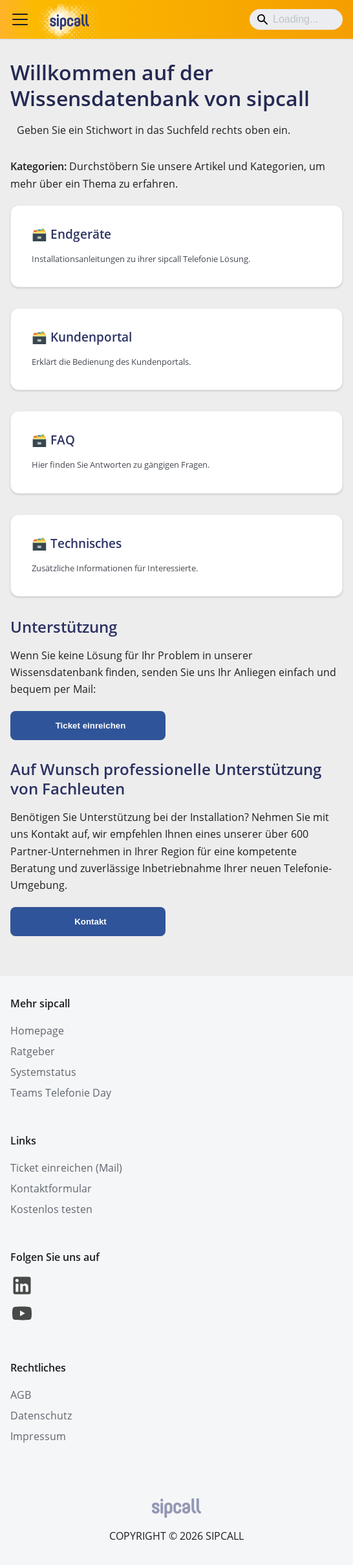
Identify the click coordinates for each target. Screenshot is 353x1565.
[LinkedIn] (22, 1293)
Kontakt (90, 921)
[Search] (296, 19)
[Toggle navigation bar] (20, 19)
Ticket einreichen (91, 725)
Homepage (37, 1030)
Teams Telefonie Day (60, 1093)
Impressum (38, 1436)
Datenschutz (41, 1415)
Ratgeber (32, 1051)
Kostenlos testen (51, 1209)
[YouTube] (22, 1321)
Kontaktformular (51, 1188)
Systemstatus (43, 1072)
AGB (20, 1395)
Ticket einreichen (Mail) (66, 1168)
